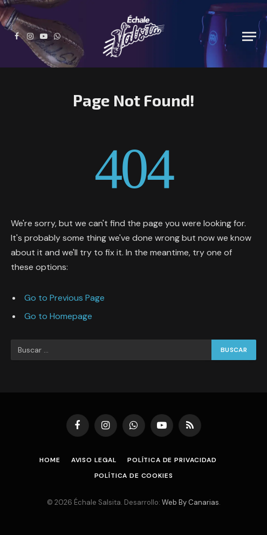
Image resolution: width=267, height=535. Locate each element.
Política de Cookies (133, 475)
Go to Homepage (58, 316)
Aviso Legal (94, 460)
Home (49, 460)
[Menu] (249, 36)
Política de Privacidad (171, 460)
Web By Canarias (190, 502)
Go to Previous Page (64, 297)
